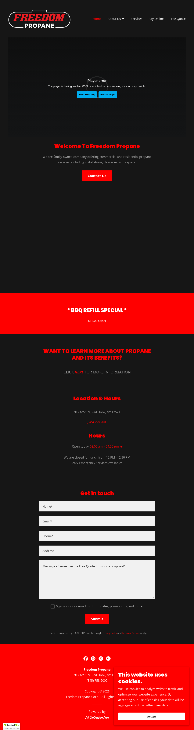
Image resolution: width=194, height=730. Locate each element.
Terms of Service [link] (131, 633)
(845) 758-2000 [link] (97, 422)
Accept (151, 716)
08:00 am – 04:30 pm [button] (104, 446)
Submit (97, 619)
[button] (116, 19)
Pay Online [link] (156, 19)
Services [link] (136, 19)
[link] (39, 18)
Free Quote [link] (178, 19)
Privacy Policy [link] (110, 633)
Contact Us (97, 175)
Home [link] (97, 19)
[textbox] (97, 506)
